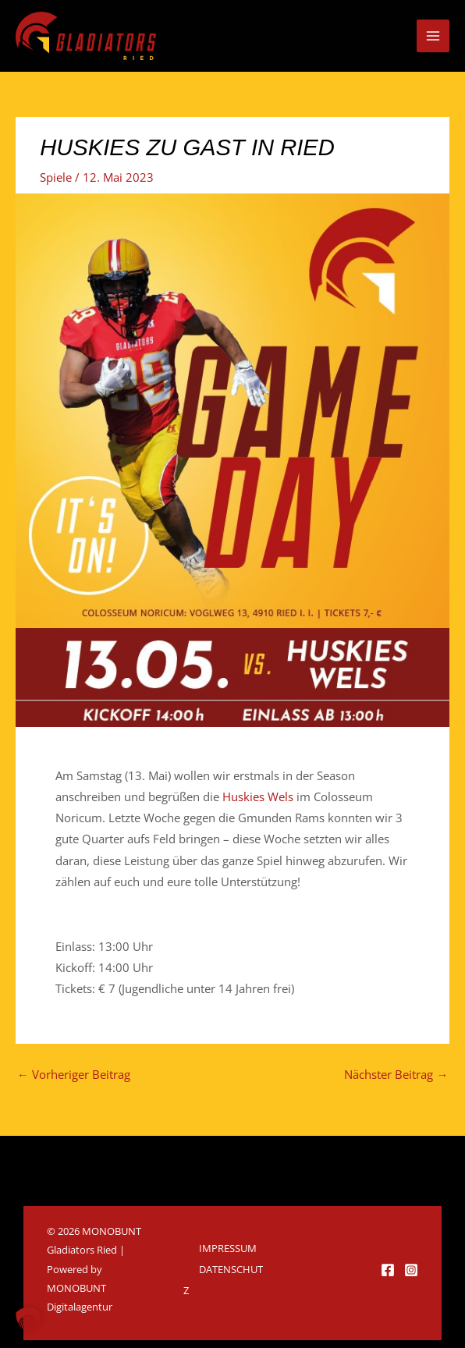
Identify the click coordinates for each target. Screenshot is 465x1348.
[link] (257, 796)
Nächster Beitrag (396, 1074)
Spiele (56, 177)
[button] (28, 1320)
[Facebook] (388, 1270)
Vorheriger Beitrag (73, 1074)
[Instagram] (411, 1270)
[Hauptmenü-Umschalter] (433, 36)
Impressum (228, 1248)
